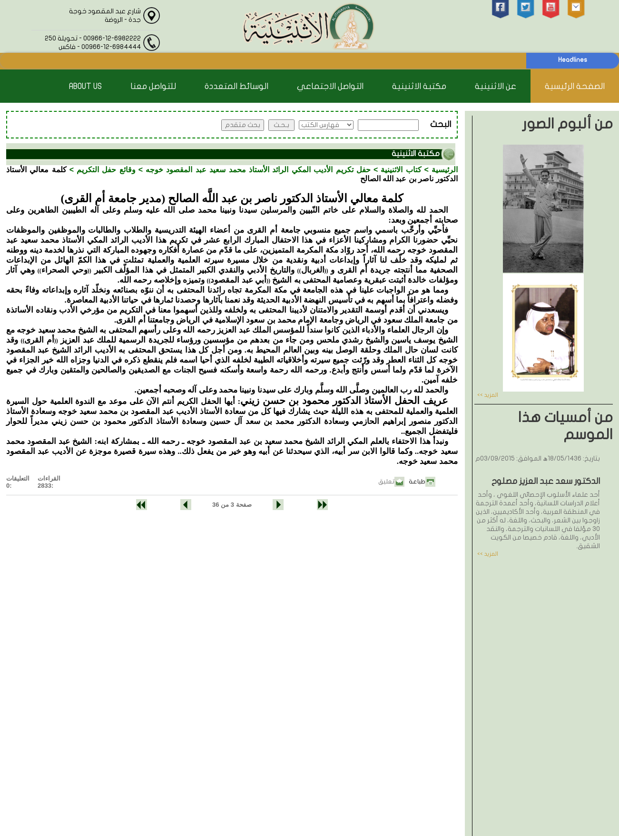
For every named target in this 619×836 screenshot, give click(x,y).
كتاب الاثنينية (401, 170)
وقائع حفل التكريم (106, 170)
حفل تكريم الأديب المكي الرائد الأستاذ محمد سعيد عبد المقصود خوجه (258, 170)
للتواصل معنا (153, 86)
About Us (85, 86)
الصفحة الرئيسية (575, 86)
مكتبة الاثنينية (419, 86)
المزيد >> (487, 395)
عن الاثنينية (495, 86)
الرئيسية (445, 170)
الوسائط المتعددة (236, 86)
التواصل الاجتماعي (330, 86)
